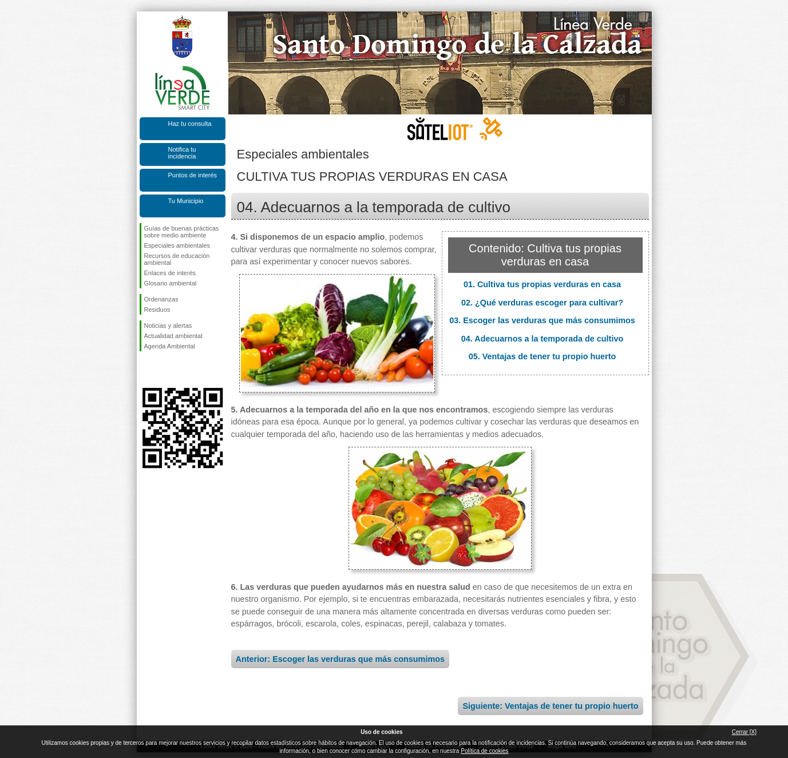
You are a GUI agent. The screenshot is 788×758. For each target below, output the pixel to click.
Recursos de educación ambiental (177, 259)
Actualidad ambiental (173, 335)
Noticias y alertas (168, 325)
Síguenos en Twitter (165, 369)
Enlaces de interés (170, 272)
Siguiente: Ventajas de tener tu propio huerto (550, 706)
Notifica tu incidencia (182, 153)
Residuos (157, 309)
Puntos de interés (192, 175)
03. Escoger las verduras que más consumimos (542, 320)
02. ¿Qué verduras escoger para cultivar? (542, 302)
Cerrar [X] (744, 732)
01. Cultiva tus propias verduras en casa (542, 284)
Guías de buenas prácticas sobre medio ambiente (181, 232)
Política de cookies (484, 751)
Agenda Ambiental (169, 346)
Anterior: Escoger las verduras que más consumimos (340, 659)
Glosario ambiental (170, 283)
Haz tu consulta (190, 123)
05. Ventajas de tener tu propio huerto (542, 356)
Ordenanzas (161, 299)
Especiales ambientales (177, 245)
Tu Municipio (186, 200)
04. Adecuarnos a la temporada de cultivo (542, 338)
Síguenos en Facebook (146, 369)
